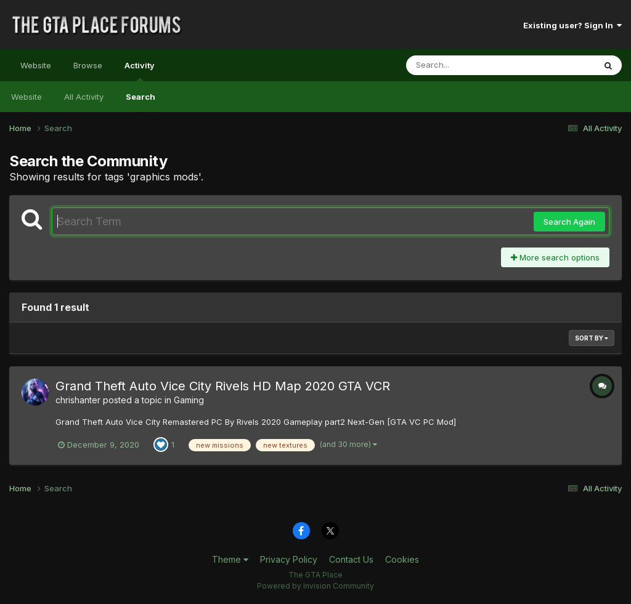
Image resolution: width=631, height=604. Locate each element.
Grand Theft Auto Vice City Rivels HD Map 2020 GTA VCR (222, 386)
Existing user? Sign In (572, 25)
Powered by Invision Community (315, 585)
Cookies (402, 559)
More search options (555, 257)
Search (140, 97)
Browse (87, 65)
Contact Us (351, 559)
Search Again (569, 222)
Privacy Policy (288, 559)
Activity (139, 70)
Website (35, 65)
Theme (230, 559)
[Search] (466, 65)
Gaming (189, 400)
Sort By (591, 338)
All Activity (84, 97)
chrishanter (77, 400)
